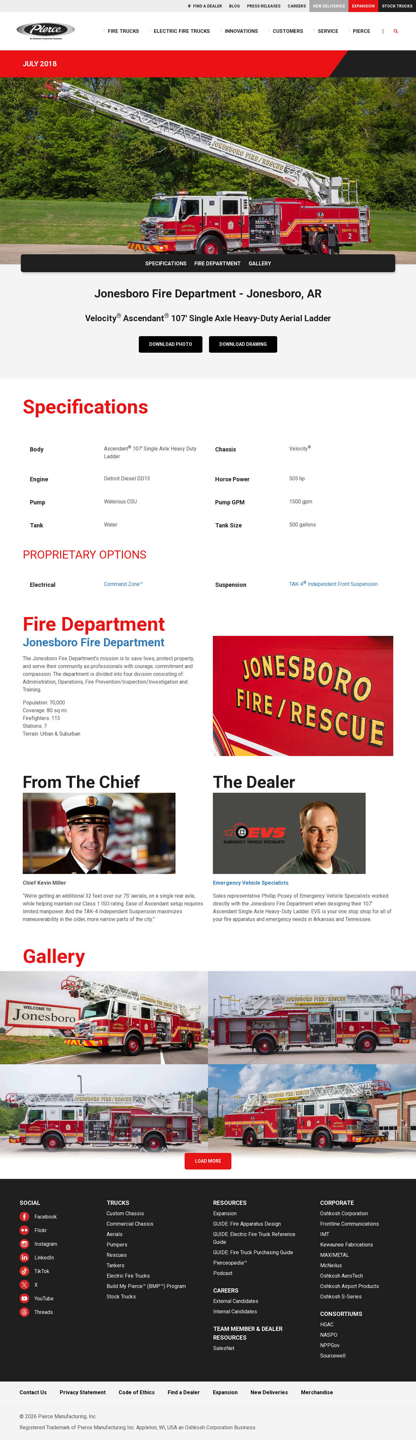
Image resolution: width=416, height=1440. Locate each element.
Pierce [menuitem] (361, 31)
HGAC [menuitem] (326, 1324)
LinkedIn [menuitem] (44, 1258)
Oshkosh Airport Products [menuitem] (349, 1286)
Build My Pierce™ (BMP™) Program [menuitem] (146, 1286)
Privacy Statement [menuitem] (83, 1392)
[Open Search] (396, 31)
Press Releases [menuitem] (263, 6)
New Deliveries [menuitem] (329, 6)
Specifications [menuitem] (166, 263)
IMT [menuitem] (324, 1234)
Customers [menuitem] (288, 31)
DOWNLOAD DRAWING (243, 344)
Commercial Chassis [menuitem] (130, 1224)
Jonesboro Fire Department (93, 642)
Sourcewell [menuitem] (332, 1356)
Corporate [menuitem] (337, 1202)
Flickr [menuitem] (40, 1230)
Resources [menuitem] (230, 1202)
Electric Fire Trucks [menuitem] (182, 31)
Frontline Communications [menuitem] (349, 1224)
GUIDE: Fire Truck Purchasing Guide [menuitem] (253, 1252)
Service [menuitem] (328, 31)
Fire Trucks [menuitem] (123, 31)
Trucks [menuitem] (118, 1202)
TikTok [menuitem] (41, 1271)
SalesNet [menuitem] (223, 1348)
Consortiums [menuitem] (341, 1313)
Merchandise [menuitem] (317, 1392)
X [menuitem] (36, 1285)
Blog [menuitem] (234, 6)
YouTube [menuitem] (44, 1298)
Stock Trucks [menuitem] (397, 6)
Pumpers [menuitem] (117, 1245)
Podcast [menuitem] (222, 1273)
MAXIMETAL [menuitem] (334, 1255)
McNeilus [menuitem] (331, 1265)
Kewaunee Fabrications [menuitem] (346, 1245)
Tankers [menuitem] (115, 1265)
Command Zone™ (123, 584)
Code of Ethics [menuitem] (137, 1392)
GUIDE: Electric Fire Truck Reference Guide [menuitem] (254, 1238)
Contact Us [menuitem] (33, 1392)
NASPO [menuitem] (328, 1335)
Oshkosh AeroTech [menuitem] (341, 1276)
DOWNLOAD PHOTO (170, 344)
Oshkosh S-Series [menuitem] (341, 1297)
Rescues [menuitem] (117, 1255)
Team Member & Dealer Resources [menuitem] (247, 1333)
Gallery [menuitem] (260, 263)
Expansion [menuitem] (363, 6)
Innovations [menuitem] (241, 31)
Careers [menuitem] (297, 6)
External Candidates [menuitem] (235, 1301)
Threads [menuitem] (43, 1312)
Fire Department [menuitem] (217, 263)
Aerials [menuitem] (115, 1234)
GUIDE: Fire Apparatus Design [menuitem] (247, 1224)
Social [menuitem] (30, 1202)
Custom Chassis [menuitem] (125, 1213)
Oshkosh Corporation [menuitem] (344, 1213)
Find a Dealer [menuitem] (207, 6)
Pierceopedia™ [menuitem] (230, 1263)
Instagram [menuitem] (45, 1244)
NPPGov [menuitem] (330, 1345)
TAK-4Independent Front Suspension (333, 584)
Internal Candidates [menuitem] (235, 1311)
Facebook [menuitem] (45, 1217)
